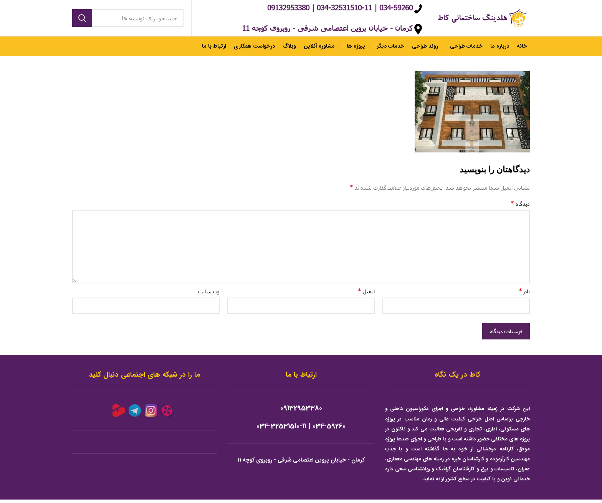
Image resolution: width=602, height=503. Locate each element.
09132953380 (301, 412)
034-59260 (329, 429)
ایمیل (366, 294)
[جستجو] (128, 20)
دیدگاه (520, 207)
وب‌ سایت (209, 295)
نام (524, 294)
